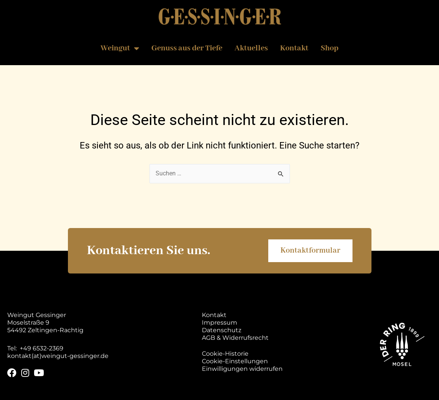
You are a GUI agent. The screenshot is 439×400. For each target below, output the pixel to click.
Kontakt (294, 48)
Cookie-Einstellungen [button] (235, 361)
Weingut (120, 48)
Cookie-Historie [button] (225, 353)
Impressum (219, 322)
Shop (329, 48)
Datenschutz (221, 330)
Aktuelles (251, 48)
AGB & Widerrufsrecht (235, 337)
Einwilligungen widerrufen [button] (242, 368)
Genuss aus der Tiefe (186, 48)
